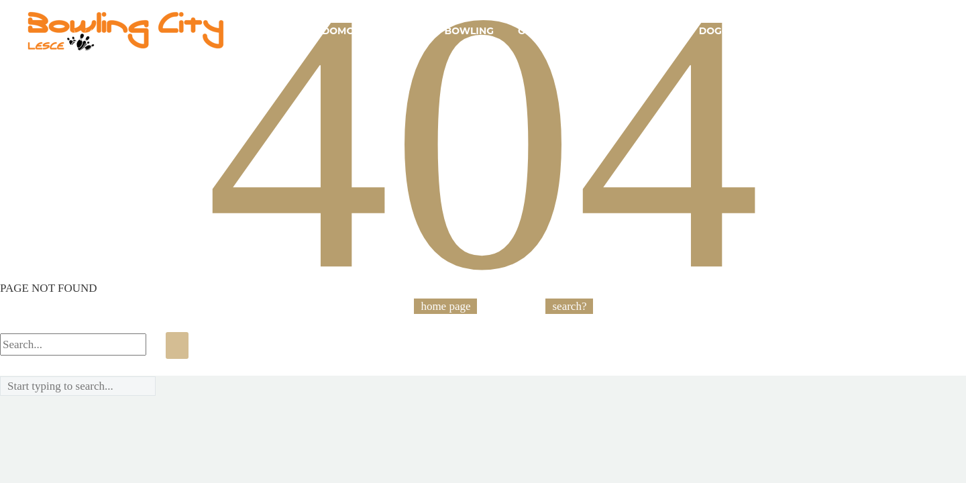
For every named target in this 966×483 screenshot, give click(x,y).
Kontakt (794, 31)
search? (569, 306)
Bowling (469, 31)
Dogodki (723, 31)
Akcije (402, 31)
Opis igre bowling (569, 31)
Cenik (659, 31)
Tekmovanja (877, 31)
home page (445, 306)
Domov (342, 31)
